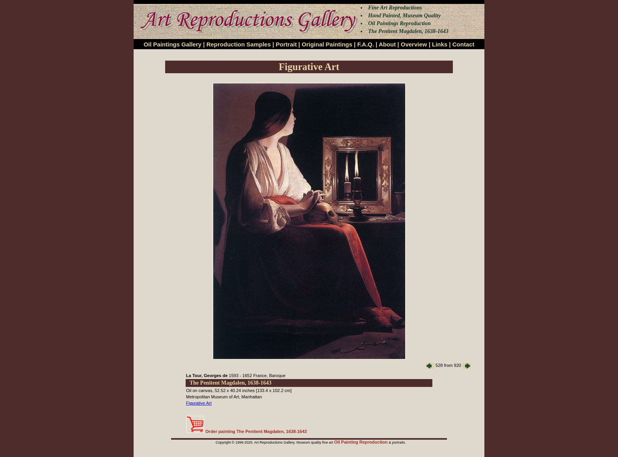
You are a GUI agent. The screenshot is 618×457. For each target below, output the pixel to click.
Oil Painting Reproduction (361, 442)
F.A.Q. (365, 44)
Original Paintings (327, 44)
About (387, 44)
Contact (463, 44)
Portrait (286, 44)
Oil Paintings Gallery (172, 44)
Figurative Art (199, 403)
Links (439, 44)
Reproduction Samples (239, 44)
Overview (414, 44)
